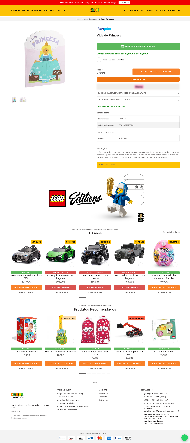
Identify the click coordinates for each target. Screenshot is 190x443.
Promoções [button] (49, 10)
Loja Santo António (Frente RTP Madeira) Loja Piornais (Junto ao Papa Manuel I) (161, 408)
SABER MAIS (124, 3)
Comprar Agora (138, 79)
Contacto (103, 397)
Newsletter (104, 393)
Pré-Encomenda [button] (60, 288)
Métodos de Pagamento (68, 400)
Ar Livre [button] (61, 10)
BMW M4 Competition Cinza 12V (26, 277)
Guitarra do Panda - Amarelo (60, 351)
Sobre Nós (103, 400)
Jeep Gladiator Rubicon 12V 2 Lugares (129, 277)
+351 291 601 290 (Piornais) (156, 400)
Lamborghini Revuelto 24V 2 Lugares (61, 277)
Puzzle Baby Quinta (164, 351)
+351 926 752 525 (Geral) (155, 397)
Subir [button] (95, 382)
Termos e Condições (66, 403)
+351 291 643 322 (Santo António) (159, 403)
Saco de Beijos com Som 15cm (95, 353)
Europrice (93, 19)
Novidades (15, 10)
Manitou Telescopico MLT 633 (129, 353)
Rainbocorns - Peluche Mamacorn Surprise (164, 277)
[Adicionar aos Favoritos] (110, 59)
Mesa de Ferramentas (26, 351)
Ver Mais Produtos (171, 232)
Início (78, 19)
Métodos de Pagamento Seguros (114, 100)
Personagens (36, 10)
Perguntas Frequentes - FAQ (70, 393)
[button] (12, 297)
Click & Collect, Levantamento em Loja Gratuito (122, 93)
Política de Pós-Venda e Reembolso (73, 406)
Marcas (25, 10)
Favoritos (160, 10)
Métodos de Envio (65, 397)
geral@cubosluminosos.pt (156, 393)
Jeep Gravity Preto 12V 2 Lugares (95, 277)
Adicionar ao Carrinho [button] (26, 288)
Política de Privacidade (67, 410)
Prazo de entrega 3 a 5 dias (111, 107)
